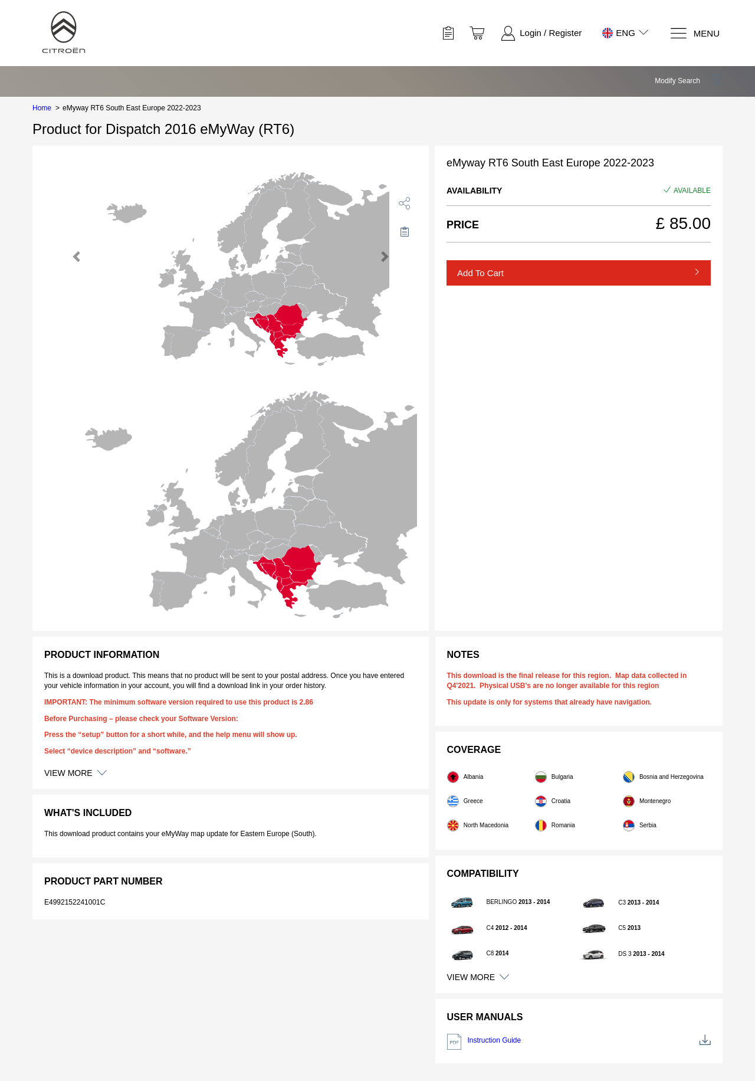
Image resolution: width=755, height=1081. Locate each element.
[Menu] (695, 33)
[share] (404, 202)
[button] (689, 81)
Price (463, 225)
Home (41, 108)
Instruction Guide (579, 1041)
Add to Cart (480, 273)
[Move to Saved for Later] (404, 231)
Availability (474, 190)
